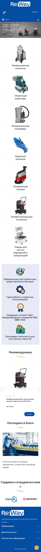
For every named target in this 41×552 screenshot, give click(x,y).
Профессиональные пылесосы (22, 218)
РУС (37, 12)
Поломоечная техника (20, 188)
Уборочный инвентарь (21, 97)
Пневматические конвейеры (20, 127)
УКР (33, 12)
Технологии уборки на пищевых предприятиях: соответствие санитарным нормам (19, 465)
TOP (36, 547)
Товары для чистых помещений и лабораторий (20, 251)
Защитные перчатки (20, 158)
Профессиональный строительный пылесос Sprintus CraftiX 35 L (20, 400)
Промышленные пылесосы (20, 67)
